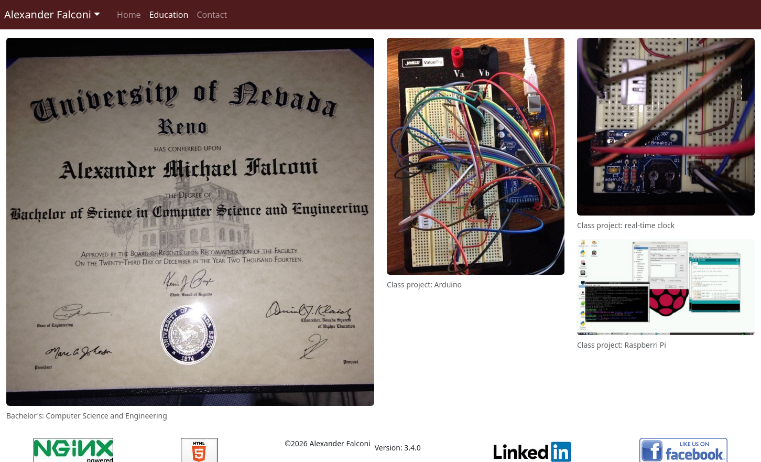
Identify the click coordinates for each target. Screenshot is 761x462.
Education (169, 14)
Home (129, 14)
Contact (212, 14)
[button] (52, 14)
